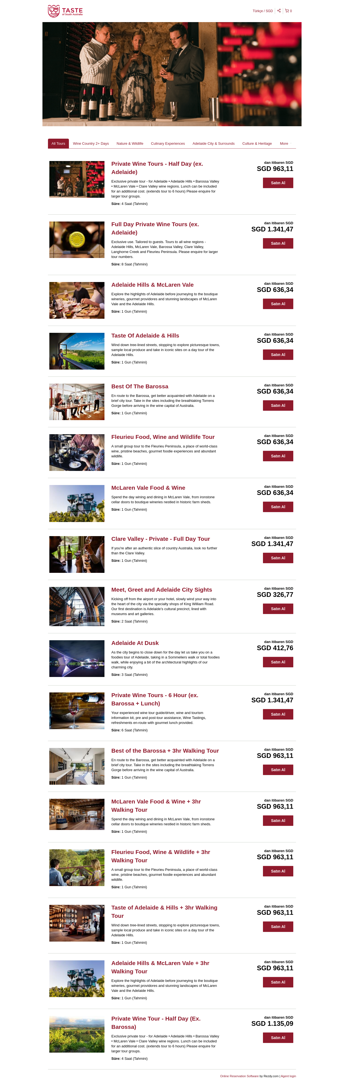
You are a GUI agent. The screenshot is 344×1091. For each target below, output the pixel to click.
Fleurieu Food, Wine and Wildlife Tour (163, 437)
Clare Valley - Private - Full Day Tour (160, 539)
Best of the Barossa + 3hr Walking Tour (165, 750)
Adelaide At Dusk (135, 643)
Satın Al (278, 183)
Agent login (288, 1076)
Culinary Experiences (168, 143)
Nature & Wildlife (130, 143)
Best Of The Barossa (139, 386)
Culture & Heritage (257, 143)
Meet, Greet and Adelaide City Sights (161, 589)
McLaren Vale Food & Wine (148, 487)
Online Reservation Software (239, 1076)
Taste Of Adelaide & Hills (145, 335)
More (286, 143)
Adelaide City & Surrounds (214, 143)
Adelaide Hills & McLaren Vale (152, 284)
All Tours (58, 143)
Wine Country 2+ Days (91, 143)
